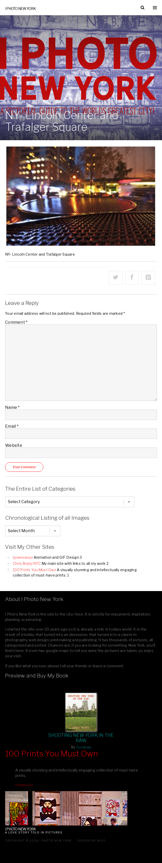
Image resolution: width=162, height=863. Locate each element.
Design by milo (92, 840)
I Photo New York (20, 8)
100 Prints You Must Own (34, 570)
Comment (16, 322)
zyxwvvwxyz (23, 557)
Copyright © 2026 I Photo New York (38, 840)
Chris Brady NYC (27, 563)
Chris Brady (83, 747)
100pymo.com (24, 785)
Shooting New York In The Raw (81, 738)
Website (13, 445)
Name (12, 407)
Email (12, 426)
